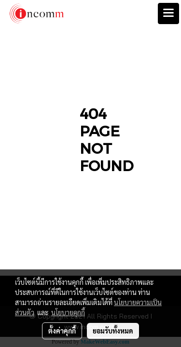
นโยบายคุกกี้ (68, 312)
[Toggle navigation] (168, 13)
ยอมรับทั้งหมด (113, 330)
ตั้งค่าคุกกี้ (62, 330)
